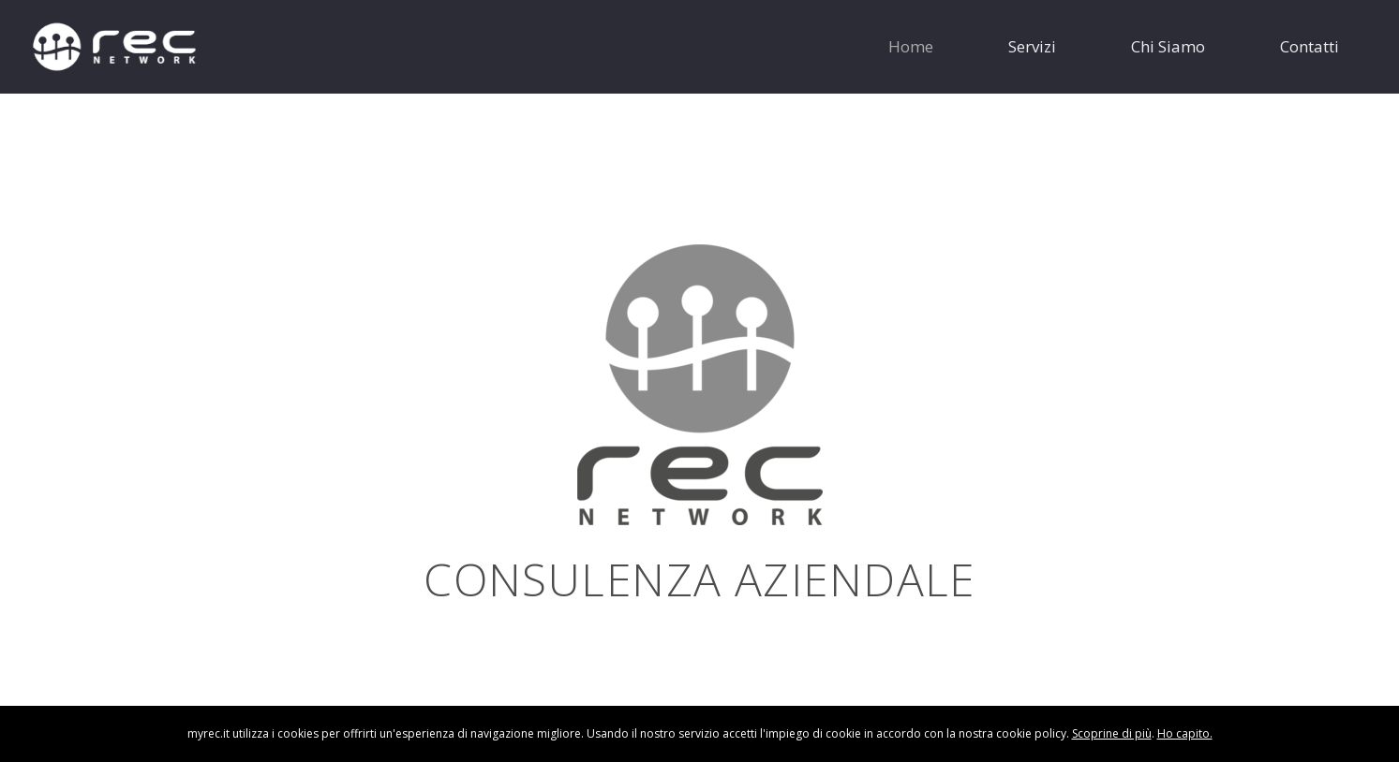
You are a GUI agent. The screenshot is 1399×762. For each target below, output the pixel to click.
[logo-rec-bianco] (114, 47)
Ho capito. (1185, 733)
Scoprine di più (1112, 733)
